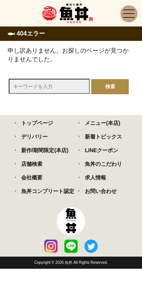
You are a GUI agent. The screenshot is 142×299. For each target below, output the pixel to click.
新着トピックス (103, 137)
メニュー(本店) (102, 123)
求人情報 (95, 177)
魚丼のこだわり (103, 164)
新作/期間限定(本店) (45, 150)
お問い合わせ (101, 191)
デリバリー (34, 137)
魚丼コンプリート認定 (47, 191)
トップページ (37, 123)
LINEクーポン (101, 150)
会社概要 (31, 177)
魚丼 (69, 262)
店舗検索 (31, 164)
